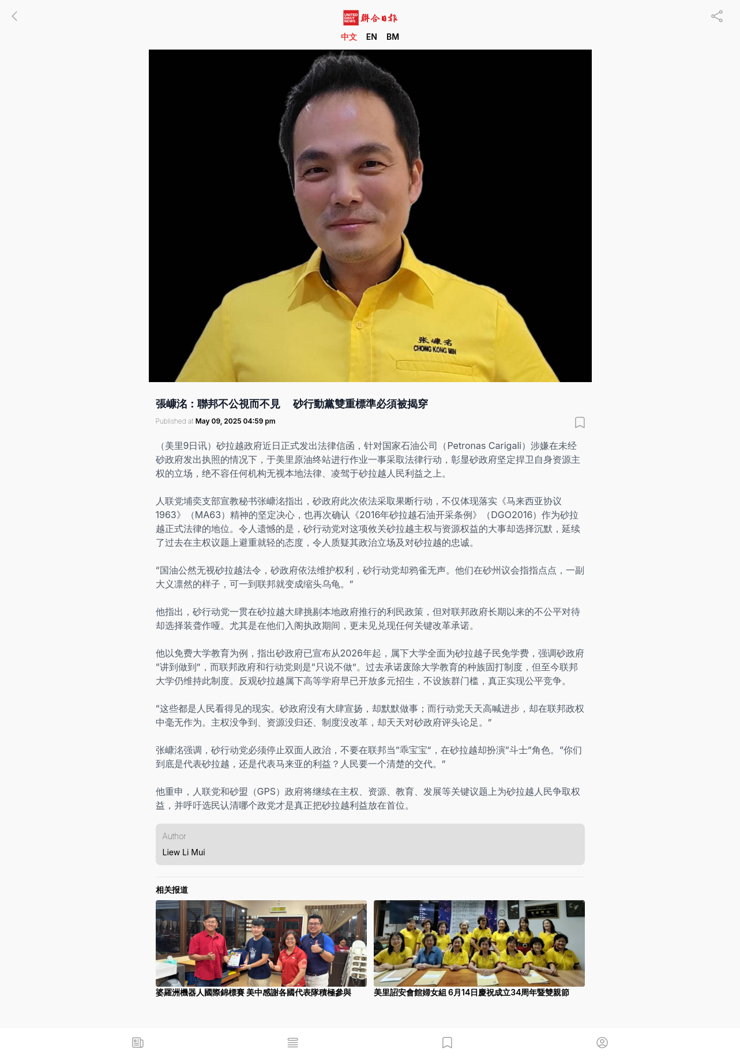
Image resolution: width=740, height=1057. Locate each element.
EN (371, 36)
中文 (349, 36)
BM (392, 36)
